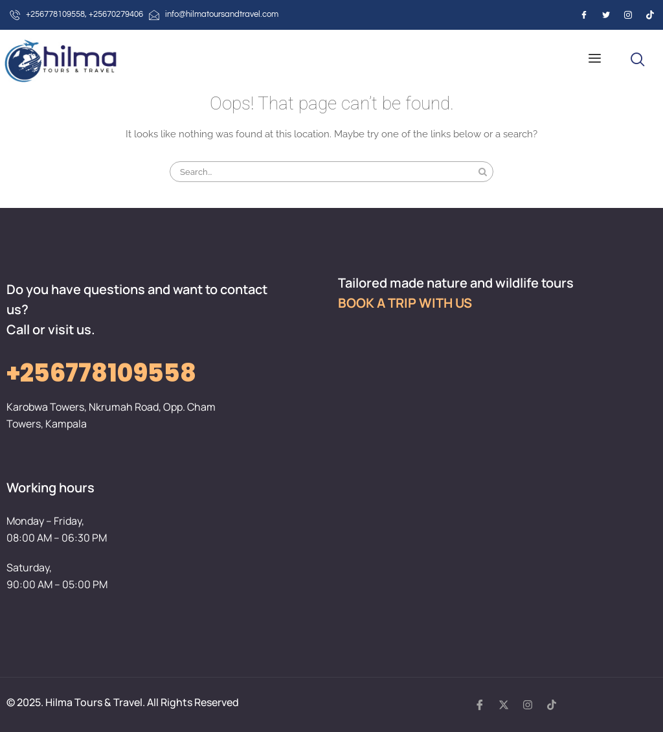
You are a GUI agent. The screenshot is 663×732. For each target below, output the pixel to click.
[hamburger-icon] (594, 59)
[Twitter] (606, 15)
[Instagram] (628, 15)
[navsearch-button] (637, 60)
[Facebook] (584, 15)
